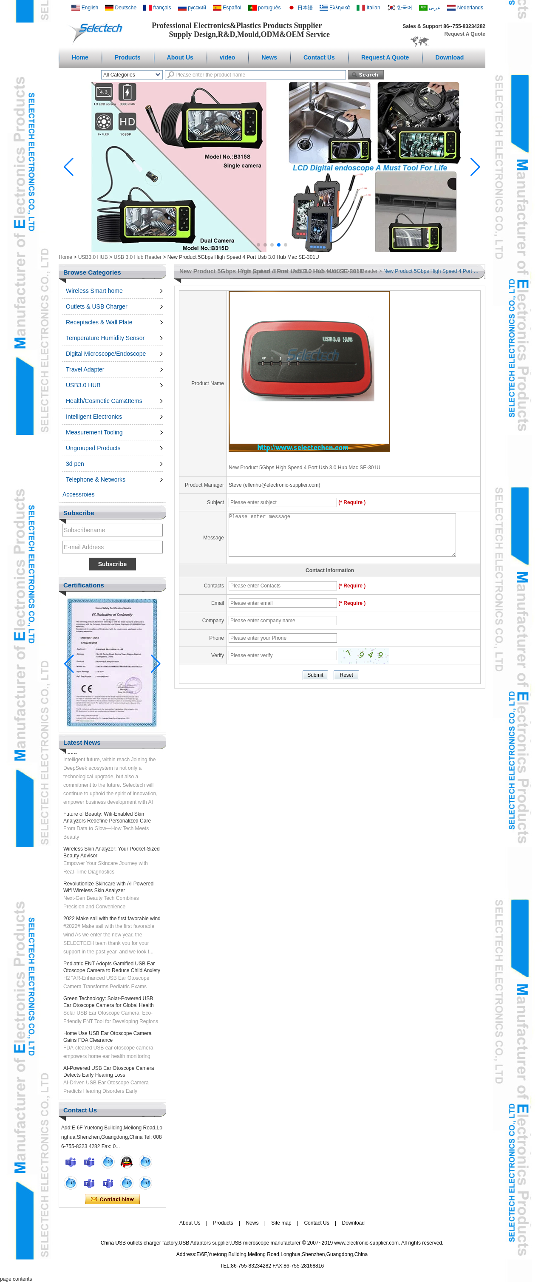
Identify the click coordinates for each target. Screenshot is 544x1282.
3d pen (75, 463)
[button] (258, 245)
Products (128, 57)
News (269, 57)
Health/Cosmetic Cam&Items (104, 400)
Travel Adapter (85, 369)
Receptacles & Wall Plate (99, 322)
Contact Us (319, 57)
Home (80, 57)
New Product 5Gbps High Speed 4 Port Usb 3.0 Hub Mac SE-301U (304, 468)
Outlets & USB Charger (97, 306)
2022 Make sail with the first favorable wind (112, 921)
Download (449, 57)
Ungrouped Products (93, 448)
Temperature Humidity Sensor (105, 338)
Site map (281, 1223)
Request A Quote (465, 34)
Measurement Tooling (94, 432)
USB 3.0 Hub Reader (137, 257)
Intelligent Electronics (94, 416)
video (227, 57)
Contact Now (112, 1199)
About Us (180, 57)
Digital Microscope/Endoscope (106, 353)
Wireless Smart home (94, 290)
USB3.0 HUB (93, 257)
